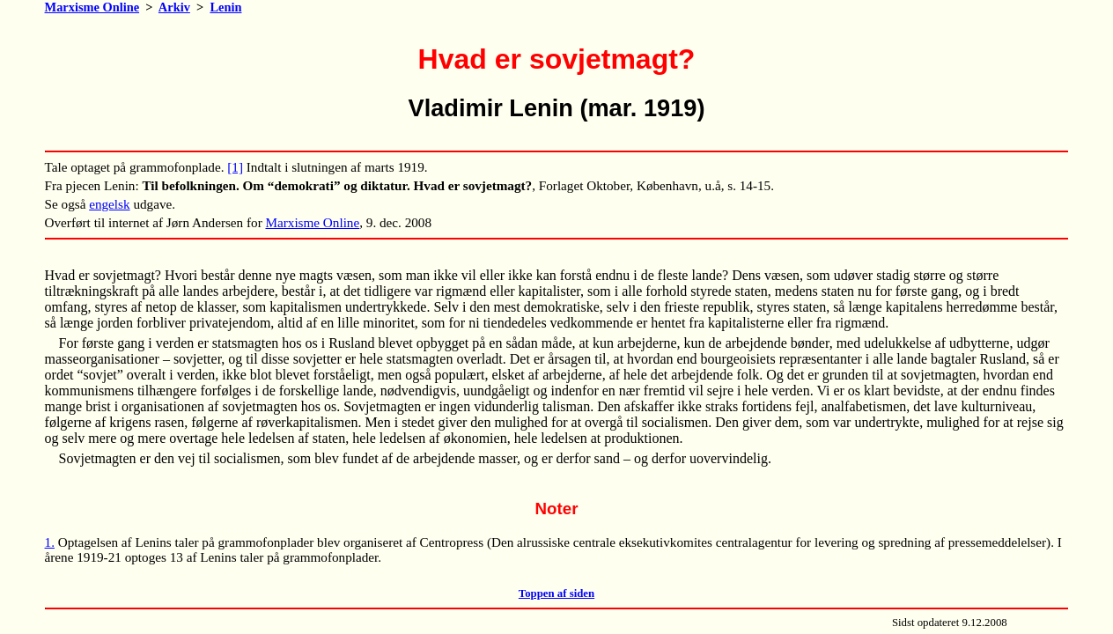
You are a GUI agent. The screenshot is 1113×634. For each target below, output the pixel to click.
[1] (235, 166)
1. (50, 541)
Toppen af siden (556, 593)
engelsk (109, 203)
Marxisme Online (92, 7)
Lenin (225, 7)
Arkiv (174, 7)
